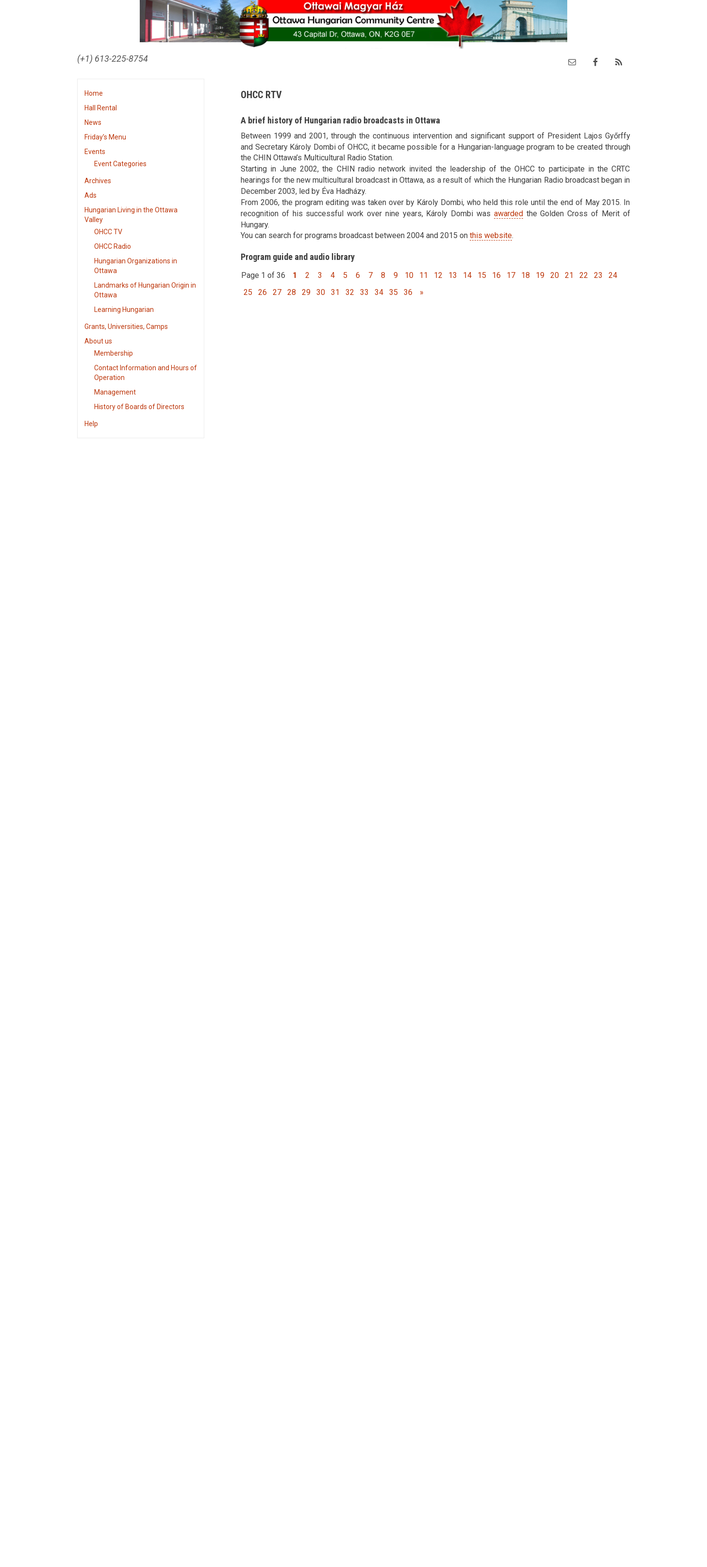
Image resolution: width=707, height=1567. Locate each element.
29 (306, 292)
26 (262, 292)
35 (393, 292)
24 (612, 275)
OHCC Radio (112, 246)
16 (496, 275)
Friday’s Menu (105, 137)
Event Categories (120, 164)
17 (511, 275)
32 (349, 292)
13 (452, 275)
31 (335, 292)
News (92, 122)
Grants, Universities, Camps (126, 326)
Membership (113, 353)
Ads (90, 195)
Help (91, 424)
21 (569, 275)
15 (481, 275)
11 (423, 275)
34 (379, 292)
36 (408, 292)
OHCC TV (108, 232)
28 (291, 292)
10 (409, 275)
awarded (508, 213)
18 (525, 275)
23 (598, 275)
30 (320, 292)
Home (93, 93)
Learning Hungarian (124, 309)
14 (467, 275)
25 (248, 292)
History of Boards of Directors (139, 407)
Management (115, 392)
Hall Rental (100, 108)
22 (583, 275)
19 (540, 275)
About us (98, 341)
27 (277, 292)
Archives (97, 181)
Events (94, 151)
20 (554, 275)
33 (364, 292)
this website (491, 235)
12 (438, 275)
